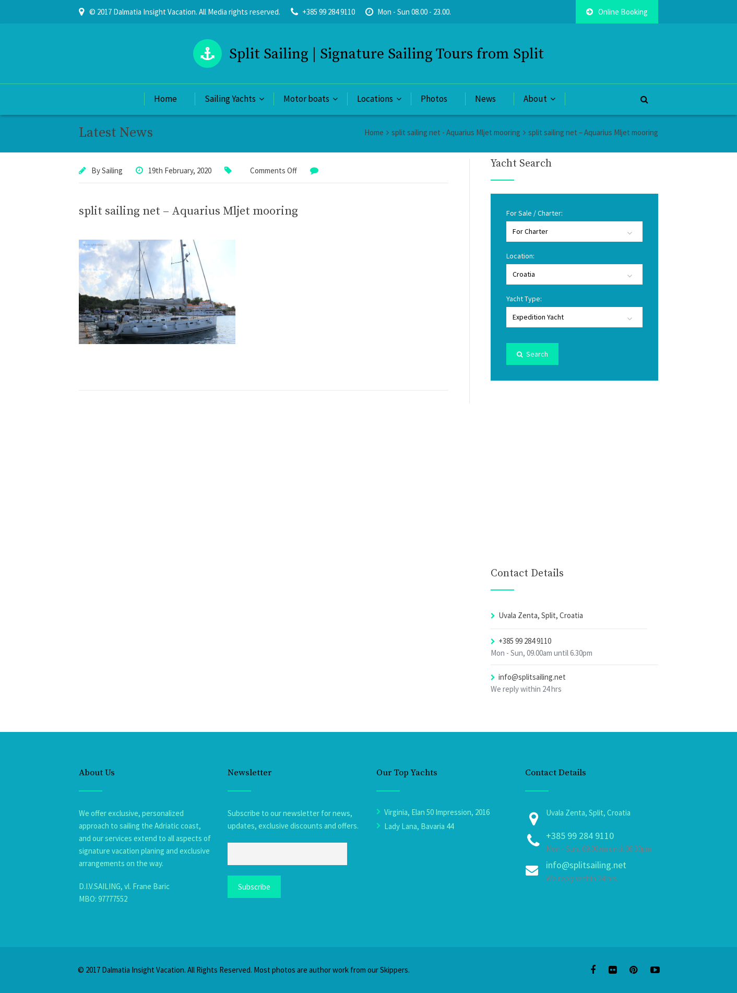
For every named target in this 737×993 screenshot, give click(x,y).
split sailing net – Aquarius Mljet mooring (188, 211)
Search (532, 354)
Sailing (112, 170)
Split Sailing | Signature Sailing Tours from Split (386, 54)
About (535, 98)
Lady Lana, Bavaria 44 (419, 826)
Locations (375, 98)
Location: (520, 255)
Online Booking (617, 12)
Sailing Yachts (230, 98)
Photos (434, 98)
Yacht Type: (524, 298)
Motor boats (306, 98)
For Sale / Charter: (534, 213)
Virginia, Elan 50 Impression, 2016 (437, 812)
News (485, 98)
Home (165, 98)
